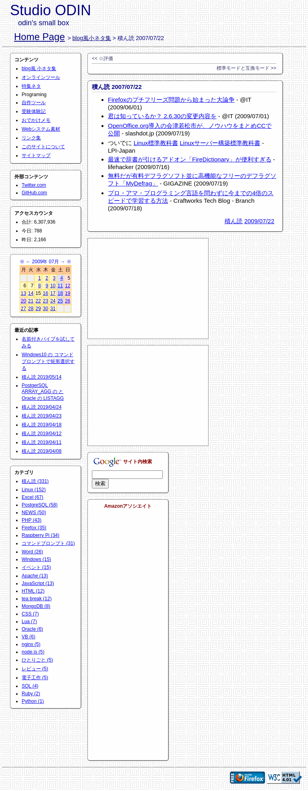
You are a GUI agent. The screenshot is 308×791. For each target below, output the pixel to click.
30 (45, 308)
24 (52, 301)
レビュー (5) (35, 669)
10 (52, 286)
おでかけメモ (36, 120)
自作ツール (34, 102)
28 (30, 308)
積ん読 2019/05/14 (41, 377)
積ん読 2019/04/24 (41, 407)
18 (60, 293)
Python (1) (33, 701)
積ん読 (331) (35, 481)
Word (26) (32, 552)
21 (30, 301)
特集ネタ (31, 86)
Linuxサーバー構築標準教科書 (220, 142)
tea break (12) (37, 598)
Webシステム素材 (41, 129)
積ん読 (234, 221)
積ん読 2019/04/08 (41, 451)
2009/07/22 (259, 221)
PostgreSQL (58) (40, 505)
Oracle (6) (32, 629)
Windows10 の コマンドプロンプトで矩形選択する (48, 361)
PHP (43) (31, 520)
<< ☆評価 (102, 58)
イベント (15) (36, 567)
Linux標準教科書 (156, 142)
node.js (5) (33, 652)
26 (67, 301)
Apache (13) (35, 576)
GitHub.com (34, 193)
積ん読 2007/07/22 (117, 86)
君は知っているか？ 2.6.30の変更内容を (162, 116)
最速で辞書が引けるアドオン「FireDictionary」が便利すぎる (190, 159)
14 (30, 293)
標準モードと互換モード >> (246, 68)
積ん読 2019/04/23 (41, 416)
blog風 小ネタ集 (39, 68)
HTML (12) (33, 591)
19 (67, 293)
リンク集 (31, 138)
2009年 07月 (45, 261)
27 (23, 308)
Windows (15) (36, 559)
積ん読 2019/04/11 (41, 442)
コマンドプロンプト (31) (48, 543)
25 (60, 301)
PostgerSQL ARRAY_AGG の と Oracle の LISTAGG (43, 392)
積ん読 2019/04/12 (41, 433)
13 (23, 293)
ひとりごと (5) (37, 660)
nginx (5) (31, 644)
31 (52, 308)
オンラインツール (41, 77)
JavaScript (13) (38, 583)
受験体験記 (34, 111)
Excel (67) (32, 497)
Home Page (39, 36)
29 (38, 308)
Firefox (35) (34, 528)
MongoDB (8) (36, 606)
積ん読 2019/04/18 (41, 425)
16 (45, 293)
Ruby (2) (31, 693)
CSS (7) (30, 614)
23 (45, 301)
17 (52, 293)
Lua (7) (29, 621)
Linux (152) (34, 489)
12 (67, 286)
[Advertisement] (148, 288)
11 (60, 286)
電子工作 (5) (35, 677)
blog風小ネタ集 (92, 38)
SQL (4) (30, 686)
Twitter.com (34, 185)
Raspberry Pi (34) (40, 535)
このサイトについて (43, 146)
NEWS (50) (34, 512)
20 (23, 301)
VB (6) (28, 637)
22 (38, 301)
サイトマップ (36, 155)
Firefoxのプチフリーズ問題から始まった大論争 (171, 99)
